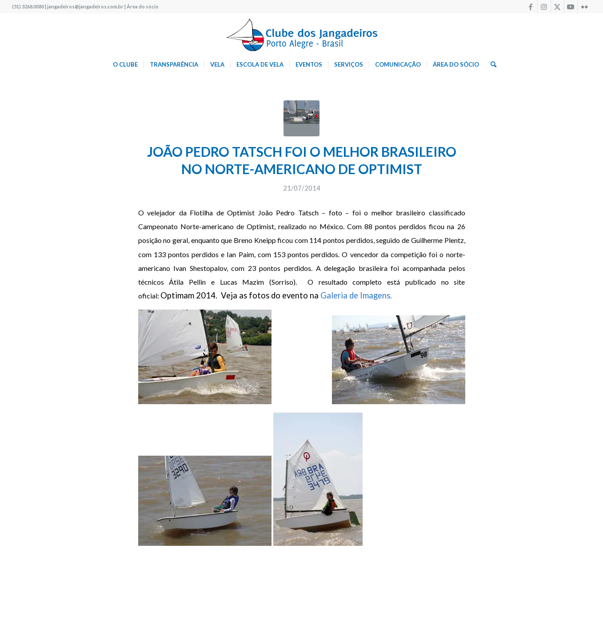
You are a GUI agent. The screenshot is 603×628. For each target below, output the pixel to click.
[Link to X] (557, 6)
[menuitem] (125, 64)
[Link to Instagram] (544, 6)
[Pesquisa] (490, 64)
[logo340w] (301, 33)
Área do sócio (143, 6)
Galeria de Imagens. (357, 295)
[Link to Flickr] (584, 6)
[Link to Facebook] (530, 6)
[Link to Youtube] (570, 6)
